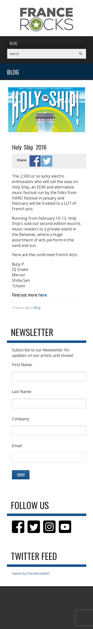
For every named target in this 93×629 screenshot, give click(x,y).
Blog (37, 308)
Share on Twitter (46, 161)
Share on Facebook (35, 161)
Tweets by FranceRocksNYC (31, 573)
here (42, 295)
